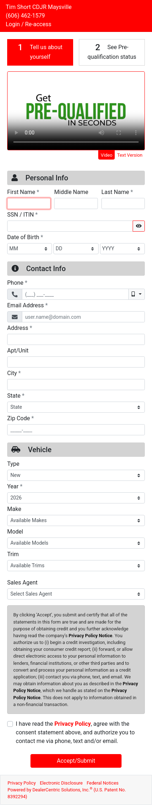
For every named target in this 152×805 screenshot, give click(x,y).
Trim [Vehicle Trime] (13, 554)
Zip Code (20, 418)
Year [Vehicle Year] (15, 486)
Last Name (117, 191)
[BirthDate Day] (75, 248)
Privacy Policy (72, 723)
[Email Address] (83, 316)
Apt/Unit (18, 350)
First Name (23, 191)
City (14, 373)
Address (19, 327)
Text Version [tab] (130, 155)
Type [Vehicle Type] (13, 463)
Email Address (27, 305)
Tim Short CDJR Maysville (39, 7)
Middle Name (71, 192)
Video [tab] (107, 155)
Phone (17, 282)
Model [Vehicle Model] (15, 531)
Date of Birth (25, 237)
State (15, 395)
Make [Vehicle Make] (14, 509)
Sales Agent (22, 582)
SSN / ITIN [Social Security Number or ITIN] (22, 214)
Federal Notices (103, 783)
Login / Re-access (28, 24)
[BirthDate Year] (122, 248)
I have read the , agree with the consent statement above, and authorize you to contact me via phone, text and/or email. (75, 732)
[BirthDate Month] (29, 248)
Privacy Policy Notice (90, 635)
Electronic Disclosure (61, 783)
